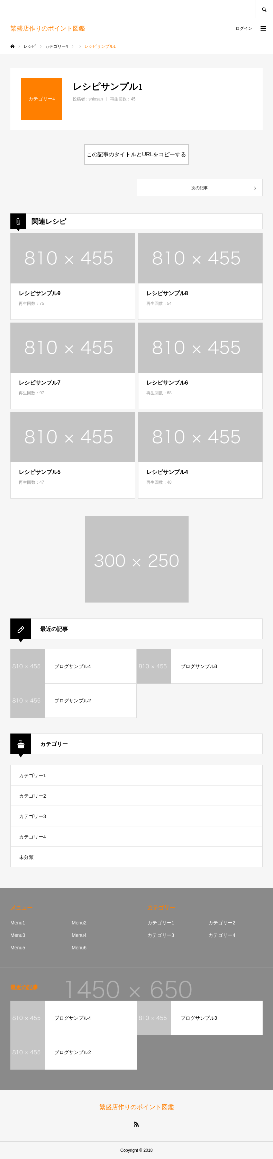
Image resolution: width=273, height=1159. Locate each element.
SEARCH (264, 9)
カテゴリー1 (32, 775)
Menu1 (17, 922)
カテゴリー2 (32, 796)
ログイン (244, 28)
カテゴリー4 (32, 837)
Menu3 (17, 935)
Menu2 (79, 922)
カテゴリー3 (32, 816)
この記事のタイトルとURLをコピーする (136, 154)
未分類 (26, 857)
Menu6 (79, 947)
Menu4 (79, 935)
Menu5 (17, 947)
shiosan (96, 99)
